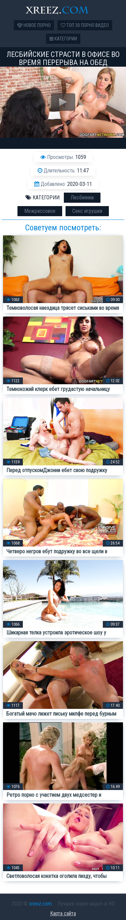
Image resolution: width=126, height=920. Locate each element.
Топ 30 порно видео (85, 25)
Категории (63, 38)
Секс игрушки (87, 211)
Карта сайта (63, 913)
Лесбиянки (82, 197)
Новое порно (34, 25)
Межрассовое (39, 211)
